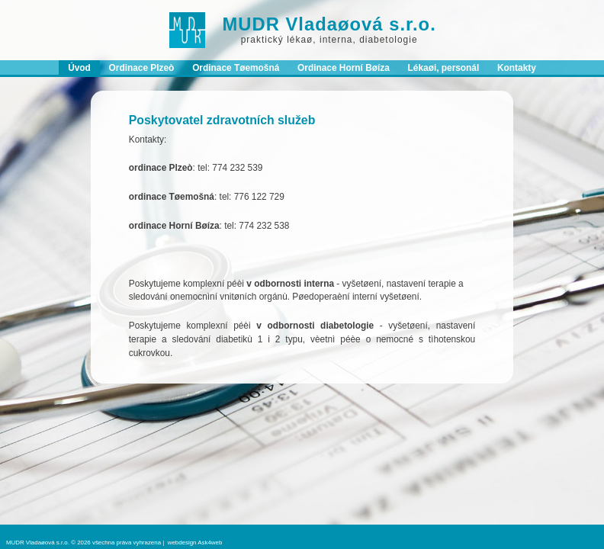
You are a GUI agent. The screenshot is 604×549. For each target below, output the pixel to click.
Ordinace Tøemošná (235, 68)
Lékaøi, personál (444, 68)
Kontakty (516, 68)
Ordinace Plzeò (142, 68)
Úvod (79, 68)
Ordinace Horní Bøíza (343, 68)
